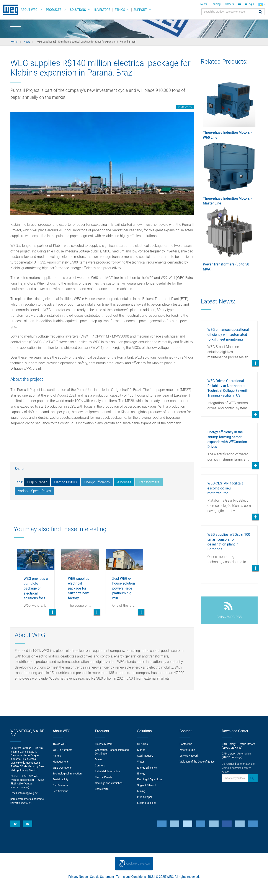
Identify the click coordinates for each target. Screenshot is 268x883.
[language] (262, 4)
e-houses (124, 482)
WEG (9, 10)
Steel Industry (145, 755)
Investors (102, 10)
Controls (100, 765)
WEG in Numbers (62, 749)
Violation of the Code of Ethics (197, 761)
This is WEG (60, 744)
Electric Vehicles (146, 802)
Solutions (78, 10)
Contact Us (186, 744)
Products (53, 10)
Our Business (60, 785)
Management (60, 761)
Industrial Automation (107, 771)
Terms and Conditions (131, 876)
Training (216, 4)
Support (140, 10)
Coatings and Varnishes (108, 783)
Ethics (120, 10)
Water (140, 761)
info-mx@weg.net (28, 793)
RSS (151, 876)
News (203, 4)
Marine (141, 749)
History (57, 755)
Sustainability (60, 779)
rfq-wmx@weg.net (20, 802)
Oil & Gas (142, 744)
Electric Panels (103, 777)
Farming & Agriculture (149, 779)
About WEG (29, 10)
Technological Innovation (67, 773)
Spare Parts (101, 789)
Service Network (189, 755)
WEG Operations (62, 767)
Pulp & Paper (37, 482)
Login (249, 4)
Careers (229, 4)
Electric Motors (65, 482)
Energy (141, 773)
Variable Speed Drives (34, 491)
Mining (141, 791)
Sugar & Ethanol (146, 785)
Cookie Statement (102, 876)
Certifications (60, 791)
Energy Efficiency (97, 482)
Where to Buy (187, 749)
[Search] (260, 12)
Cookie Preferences (138, 863)
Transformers (149, 482)
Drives (98, 759)
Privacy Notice (78, 876)
